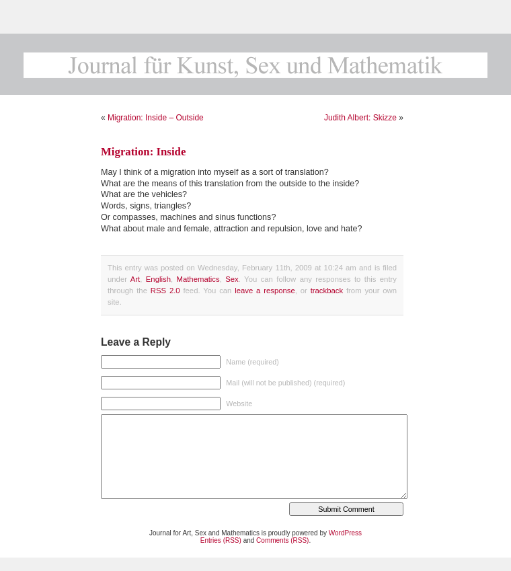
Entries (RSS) (220, 540)
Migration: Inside (143, 151)
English (158, 279)
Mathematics (197, 279)
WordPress (345, 533)
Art (135, 279)
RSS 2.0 (165, 291)
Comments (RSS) (282, 540)
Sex (232, 279)
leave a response (265, 291)
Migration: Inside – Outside (156, 117)
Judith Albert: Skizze (360, 117)
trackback (327, 291)
